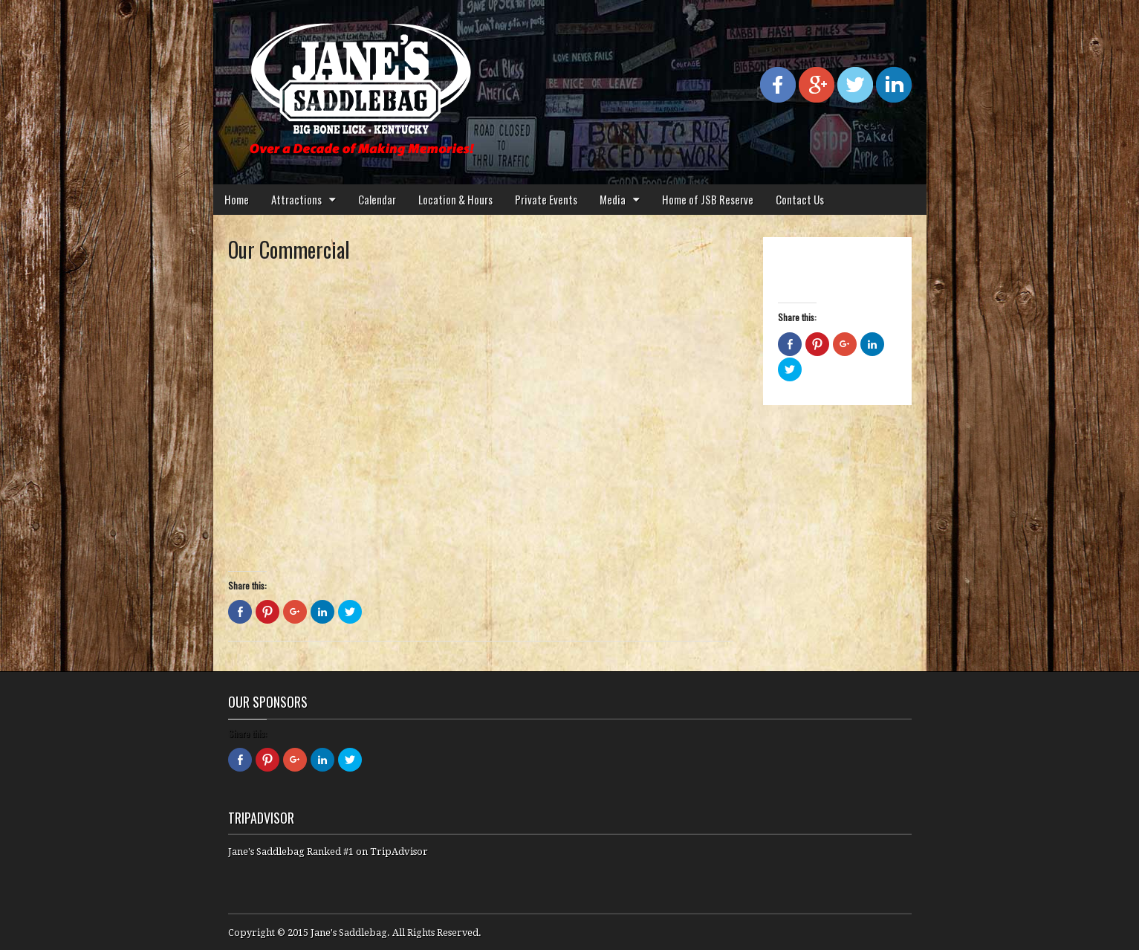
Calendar (377, 199)
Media (613, 199)
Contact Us (800, 199)
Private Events (546, 199)
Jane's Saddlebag (349, 932)
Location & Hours (455, 199)
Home (236, 199)
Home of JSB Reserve (707, 199)
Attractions (296, 199)
